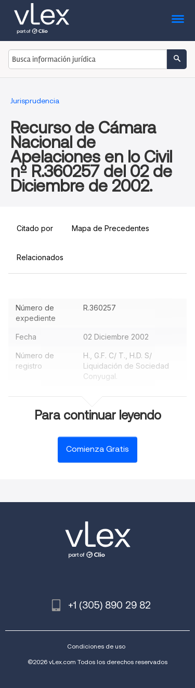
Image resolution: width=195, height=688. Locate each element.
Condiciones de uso (96, 646)
